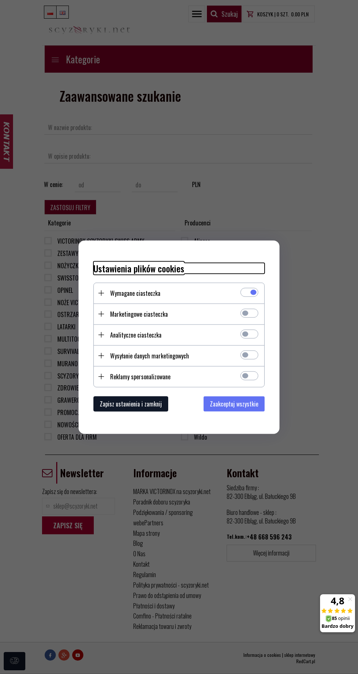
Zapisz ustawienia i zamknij (131, 403)
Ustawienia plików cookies (138, 268)
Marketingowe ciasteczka (139, 313)
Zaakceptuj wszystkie (234, 403)
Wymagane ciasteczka (135, 292)
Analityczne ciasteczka (136, 334)
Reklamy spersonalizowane (140, 376)
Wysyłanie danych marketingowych (149, 355)
